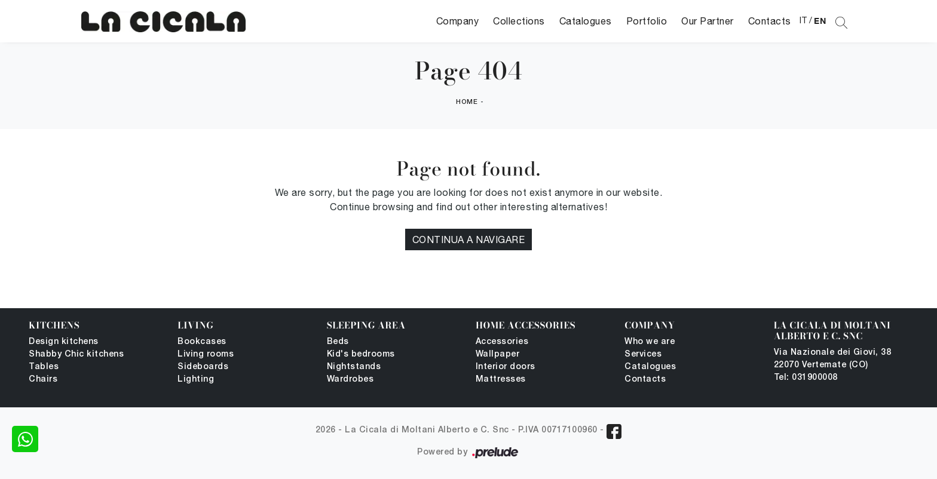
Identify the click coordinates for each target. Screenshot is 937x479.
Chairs (43, 379)
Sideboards (202, 367)
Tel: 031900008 (806, 378)
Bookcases (201, 342)
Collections (519, 21)
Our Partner (707, 21)
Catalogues (585, 21)
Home (466, 102)
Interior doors (505, 367)
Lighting (195, 379)
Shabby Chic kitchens (76, 354)
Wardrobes (350, 379)
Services (643, 354)
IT (803, 20)
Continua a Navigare (468, 239)
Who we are (649, 342)
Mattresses (501, 379)
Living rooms (205, 354)
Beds (338, 342)
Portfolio (646, 21)
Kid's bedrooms (361, 354)
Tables (44, 367)
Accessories (502, 342)
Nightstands (354, 367)
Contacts (769, 21)
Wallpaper (498, 354)
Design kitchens (64, 342)
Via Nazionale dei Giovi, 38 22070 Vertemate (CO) (833, 359)
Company (457, 21)
